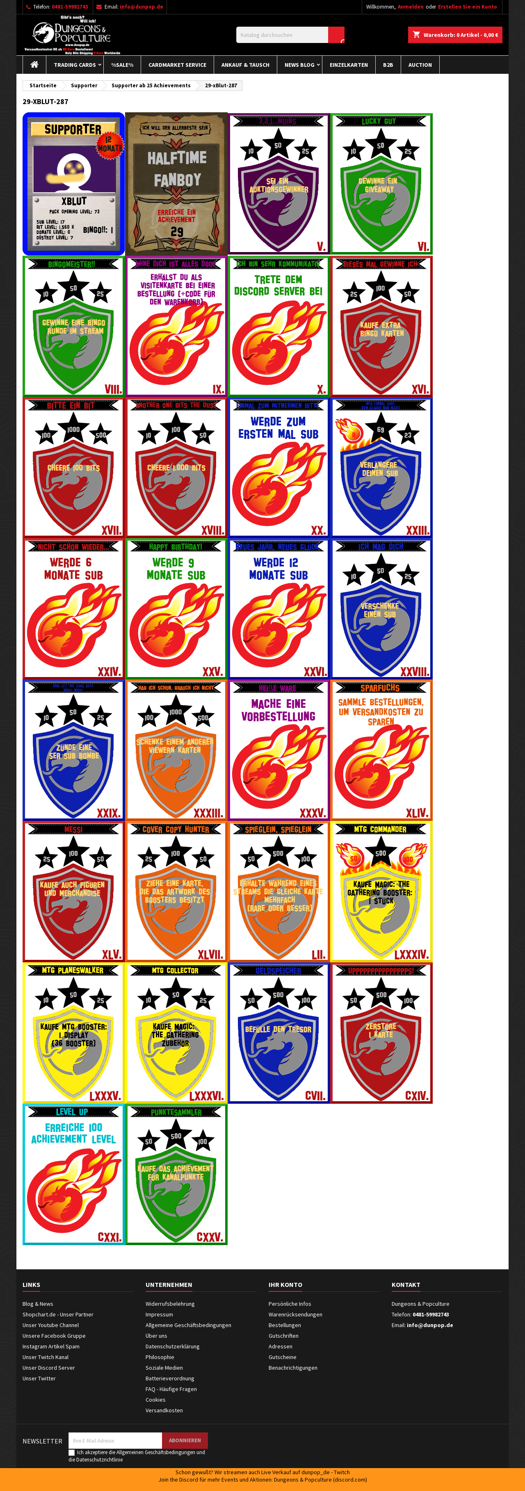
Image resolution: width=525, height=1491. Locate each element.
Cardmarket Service (177, 64)
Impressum (159, 1314)
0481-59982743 (70, 6)
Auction (420, 64)
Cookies (156, 1399)
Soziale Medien (164, 1367)
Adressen (280, 1346)
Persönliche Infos (290, 1303)
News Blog (300, 64)
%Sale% (122, 64)
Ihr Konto (285, 1284)
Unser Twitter (39, 1378)
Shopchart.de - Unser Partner (58, 1314)
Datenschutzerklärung (173, 1346)
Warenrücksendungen (295, 1314)
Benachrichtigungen (293, 1367)
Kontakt (406, 1284)
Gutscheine (283, 1357)
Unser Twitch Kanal (45, 1357)
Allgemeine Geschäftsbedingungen (188, 1325)
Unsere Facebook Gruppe (54, 1335)
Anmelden (411, 6)
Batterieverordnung (170, 1378)
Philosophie (160, 1357)
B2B (388, 64)
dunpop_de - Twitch (325, 1472)
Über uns (156, 1335)
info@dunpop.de (141, 6)
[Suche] (290, 35)
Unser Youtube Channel (51, 1325)
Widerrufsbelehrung (170, 1303)
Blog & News (38, 1303)
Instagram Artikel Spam (51, 1346)
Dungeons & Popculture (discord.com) (320, 1479)
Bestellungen (285, 1325)
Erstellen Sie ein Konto (467, 6)
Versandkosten (164, 1410)
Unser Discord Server (49, 1367)
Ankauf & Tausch (245, 64)
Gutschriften (284, 1335)
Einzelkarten (349, 64)
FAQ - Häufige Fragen (171, 1389)
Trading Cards (75, 64)
